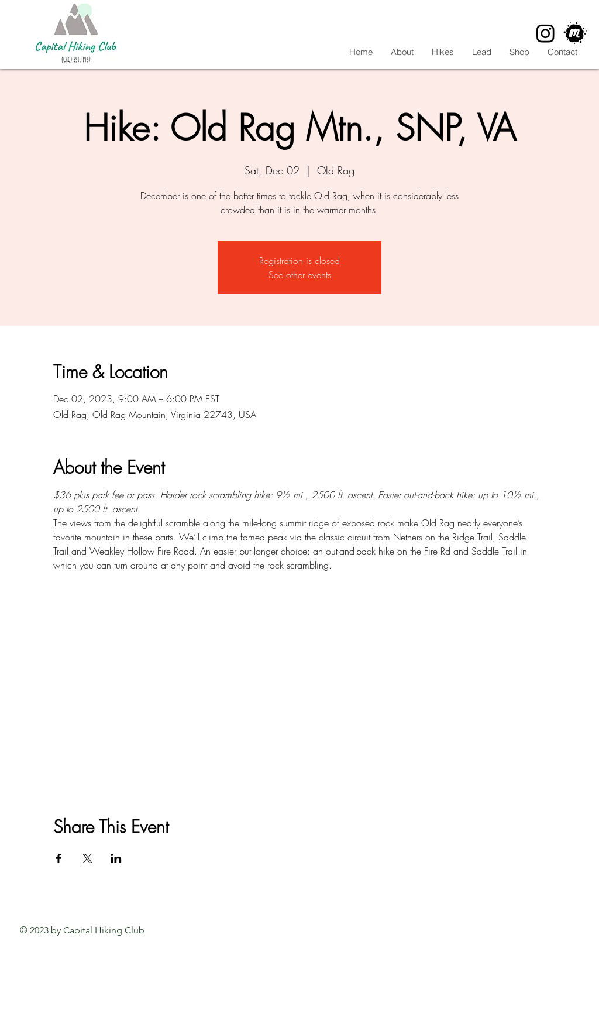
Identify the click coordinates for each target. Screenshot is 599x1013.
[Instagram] (545, 33)
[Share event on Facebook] (58, 858)
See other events (299, 274)
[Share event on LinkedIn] (116, 858)
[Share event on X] (87, 858)
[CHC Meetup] (575, 33)
